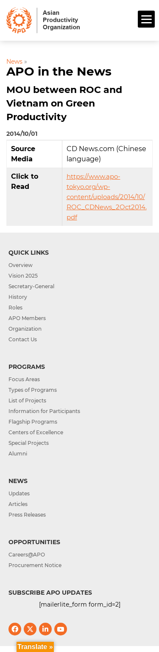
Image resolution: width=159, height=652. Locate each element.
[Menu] (146, 19)
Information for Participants (44, 411)
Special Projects (28, 443)
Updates (19, 493)
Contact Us (22, 339)
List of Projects (27, 400)
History (17, 297)
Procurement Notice (34, 565)
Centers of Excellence (35, 432)
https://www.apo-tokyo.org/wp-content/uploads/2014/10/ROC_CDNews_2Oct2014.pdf (107, 196)
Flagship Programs (32, 422)
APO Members (27, 318)
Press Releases (27, 514)
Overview (20, 265)
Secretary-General (31, 286)
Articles (18, 504)
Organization (25, 329)
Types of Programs (32, 390)
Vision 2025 (23, 276)
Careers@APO (26, 554)
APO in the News (59, 71)
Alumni (17, 453)
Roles (15, 307)
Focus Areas (24, 379)
